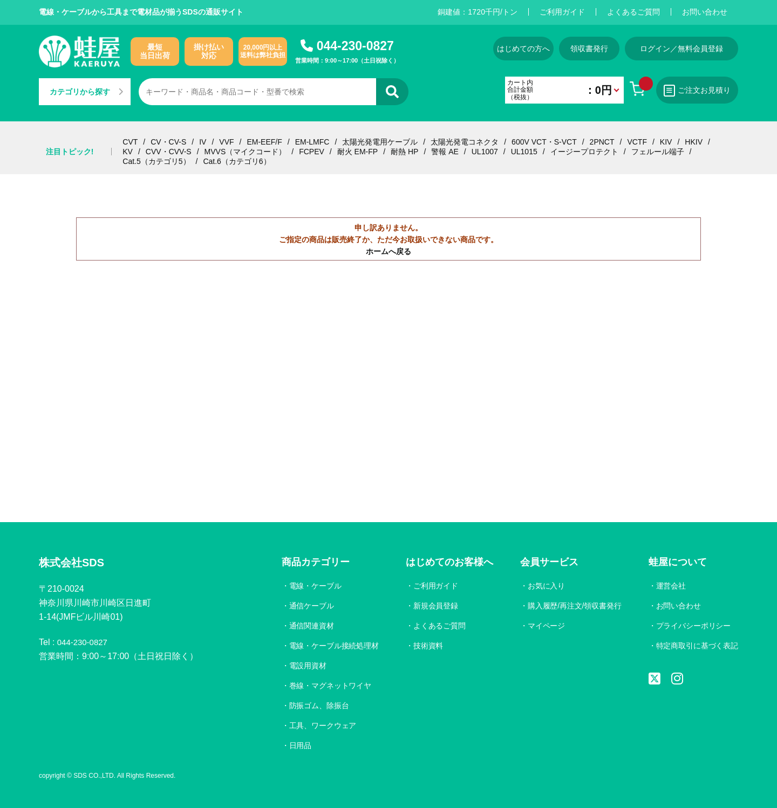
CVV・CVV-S (169, 151)
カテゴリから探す (86, 91)
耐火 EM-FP (357, 151)
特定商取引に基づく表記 (696, 645)
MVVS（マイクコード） (246, 151)
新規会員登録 (433, 605)
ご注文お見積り (695, 91)
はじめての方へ (513, 48)
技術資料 (426, 645)
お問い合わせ (704, 12)
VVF (226, 142)
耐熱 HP (404, 151)
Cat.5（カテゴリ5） (156, 161)
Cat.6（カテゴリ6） (236, 161)
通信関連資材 (308, 625)
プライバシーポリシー (693, 625)
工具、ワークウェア (320, 725)
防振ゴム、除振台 (316, 705)
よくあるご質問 (633, 12)
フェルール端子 (657, 151)
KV (127, 151)
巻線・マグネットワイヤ (327, 685)
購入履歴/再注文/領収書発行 (573, 605)
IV (202, 142)
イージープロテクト (584, 151)
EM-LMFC (312, 142)
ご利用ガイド (562, 12)
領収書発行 (586, 48)
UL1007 (485, 151)
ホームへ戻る (388, 251)
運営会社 (670, 585)
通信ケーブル (308, 605)
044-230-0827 (355, 46)
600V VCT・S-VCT (544, 142)
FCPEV (311, 151)
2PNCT (602, 142)
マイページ (544, 625)
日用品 (297, 745)
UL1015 (524, 151)
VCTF (637, 142)
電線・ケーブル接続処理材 (331, 645)
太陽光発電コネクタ (465, 142)
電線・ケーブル (312, 585)
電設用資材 (305, 665)
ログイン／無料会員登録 (681, 48)
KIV (666, 142)
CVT (130, 142)
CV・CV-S (168, 142)
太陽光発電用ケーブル (380, 142)
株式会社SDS (75, 563)
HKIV (694, 142)
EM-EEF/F (264, 142)
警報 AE (445, 151)
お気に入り (544, 585)
